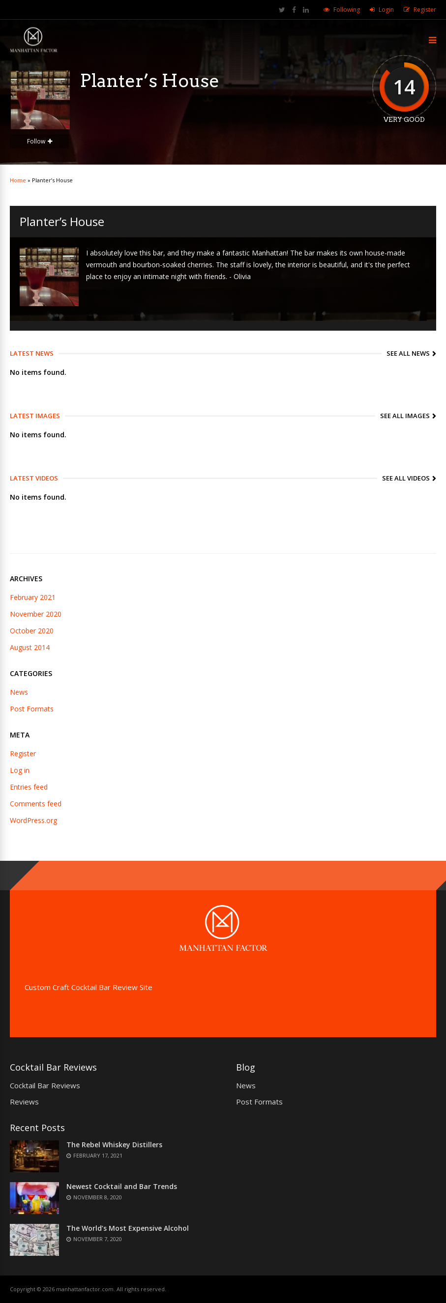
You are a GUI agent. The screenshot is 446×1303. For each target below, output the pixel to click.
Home (18, 180)
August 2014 (30, 647)
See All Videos (406, 478)
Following (346, 9)
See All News (408, 353)
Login (386, 9)
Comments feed (35, 803)
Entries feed (29, 787)
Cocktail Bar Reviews (45, 1085)
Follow (36, 141)
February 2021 (33, 597)
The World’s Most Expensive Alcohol (127, 1228)
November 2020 (35, 614)
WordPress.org (33, 820)
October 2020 (32, 630)
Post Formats (32, 708)
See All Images (405, 415)
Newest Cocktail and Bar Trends (121, 1186)
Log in (20, 770)
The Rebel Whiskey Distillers (114, 1144)
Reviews (24, 1101)
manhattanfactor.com (85, 1289)
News (19, 692)
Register (425, 9)
